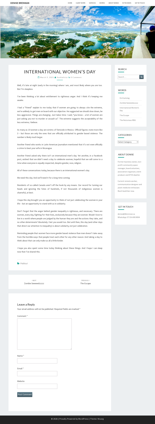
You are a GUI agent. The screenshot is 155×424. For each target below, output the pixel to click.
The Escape (124, 115)
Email (20, 368)
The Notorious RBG (128, 120)
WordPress (83, 419)
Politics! (24, 263)
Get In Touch (140, 3)
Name (20, 355)
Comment (22, 316)
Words (102, 3)
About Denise (113, 3)
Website (20, 381)
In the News (126, 3)
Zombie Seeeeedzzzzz (129, 103)
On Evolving (125, 98)
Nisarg (101, 419)
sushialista (62, 77)
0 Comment (76, 77)
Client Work (80, 3)
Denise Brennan (19, 2)
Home (70, 3)
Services (92, 3)
